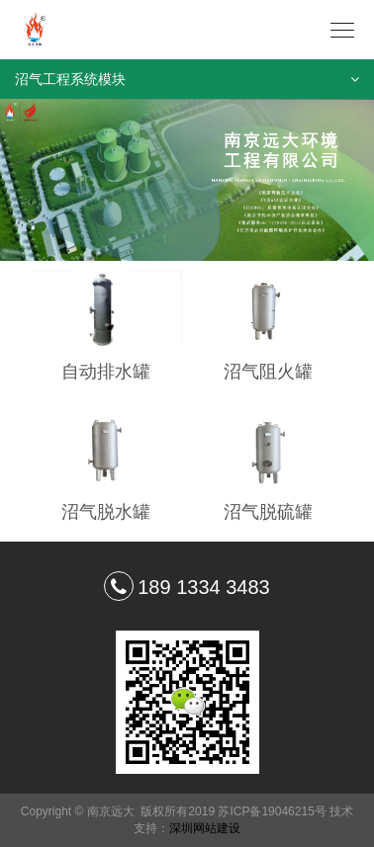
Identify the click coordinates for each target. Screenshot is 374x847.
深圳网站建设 (204, 828)
